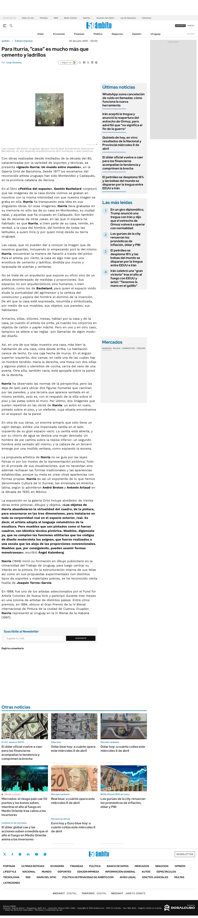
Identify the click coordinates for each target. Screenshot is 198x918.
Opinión (136, 34)
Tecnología (11, 877)
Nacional (29, 871)
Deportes (64, 871)
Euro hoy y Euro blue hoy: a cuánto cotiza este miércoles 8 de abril (73, 827)
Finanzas (79, 34)
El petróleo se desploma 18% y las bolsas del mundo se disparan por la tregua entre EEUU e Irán (123, 182)
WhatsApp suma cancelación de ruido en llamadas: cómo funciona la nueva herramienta (123, 99)
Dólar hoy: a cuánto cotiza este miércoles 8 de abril (123, 749)
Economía (59, 34)
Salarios (86, 18)
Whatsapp (45, 854)
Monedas (107, 348)
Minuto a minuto (12, 794)
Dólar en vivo (28, 18)
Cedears (141, 348)
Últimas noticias (32, 866)
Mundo (47, 871)
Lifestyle (9, 871)
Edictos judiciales (155, 877)
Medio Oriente (70, 18)
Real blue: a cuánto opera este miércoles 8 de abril (73, 801)
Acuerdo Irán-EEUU (105, 18)
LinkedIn (28, 854)
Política (98, 34)
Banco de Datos (118, 866)
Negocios (117, 34)
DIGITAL (65, 893)
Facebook (12, 854)
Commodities (128, 348)
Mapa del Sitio (46, 877)
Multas (179, 877)
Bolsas (116, 348)
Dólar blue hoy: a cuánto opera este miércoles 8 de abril (73, 749)
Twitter (4, 854)
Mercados (142, 866)
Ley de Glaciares (128, 18)
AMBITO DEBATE (128, 893)
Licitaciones (11, 882)
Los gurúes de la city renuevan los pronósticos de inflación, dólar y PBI (125, 239)
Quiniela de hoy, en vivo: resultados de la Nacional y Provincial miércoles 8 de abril (121, 143)
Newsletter (191, 34)
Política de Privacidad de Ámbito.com (88, 877)
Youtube (36, 854)
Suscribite (80, 638)
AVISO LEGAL (128, 877)
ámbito (6, 41)
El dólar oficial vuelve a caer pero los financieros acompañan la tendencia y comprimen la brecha (122, 162)
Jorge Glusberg (13, 62)
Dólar (40, 34)
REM (56, 18)
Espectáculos (166, 871)
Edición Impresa (88, 871)
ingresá (190, 25)
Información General (120, 871)
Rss (28, 877)
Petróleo (44, 18)
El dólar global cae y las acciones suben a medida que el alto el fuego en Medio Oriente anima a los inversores (25, 833)
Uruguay (156, 34)
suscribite (180, 25)
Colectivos (146, 18)
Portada (9, 866)
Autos (146, 871)
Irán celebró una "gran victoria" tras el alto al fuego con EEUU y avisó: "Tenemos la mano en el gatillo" (126, 278)
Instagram (20, 854)
